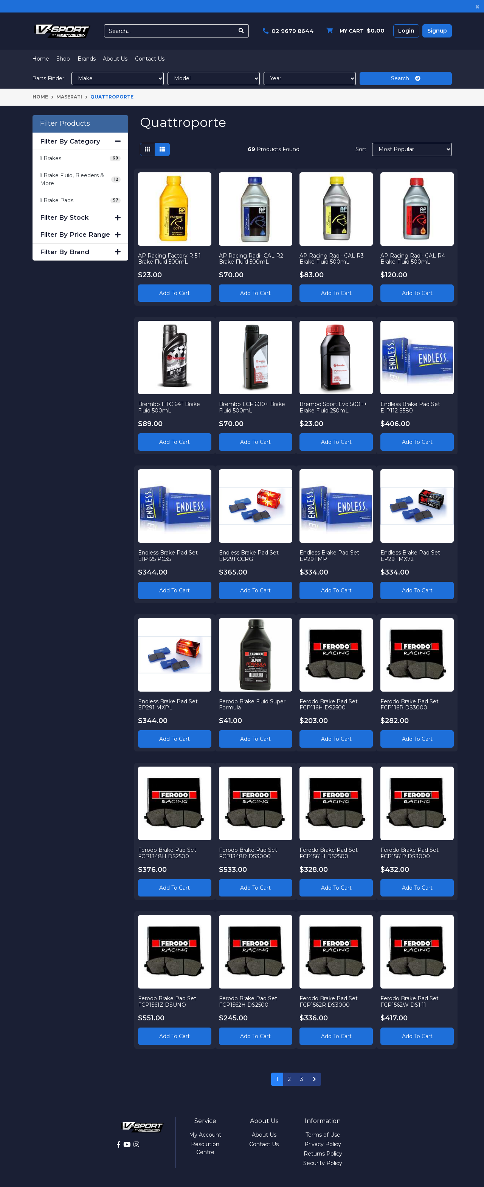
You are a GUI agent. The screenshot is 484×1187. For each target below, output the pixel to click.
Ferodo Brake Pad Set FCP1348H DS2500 (167, 852)
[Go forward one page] (314, 1079)
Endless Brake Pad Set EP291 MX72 (411, 555)
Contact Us (149, 58)
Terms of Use (323, 1134)
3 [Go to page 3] (301, 1079)
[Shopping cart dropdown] (353, 31)
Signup (437, 30)
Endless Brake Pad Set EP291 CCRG (249, 555)
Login (406, 30)
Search (405, 78)
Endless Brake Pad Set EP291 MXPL (168, 704)
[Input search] (169, 30)
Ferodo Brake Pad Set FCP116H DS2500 (329, 704)
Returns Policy (323, 1153)
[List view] (162, 149)
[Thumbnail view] (147, 149)
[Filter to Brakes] (80, 158)
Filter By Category (80, 141)
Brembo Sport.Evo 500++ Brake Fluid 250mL (334, 407)
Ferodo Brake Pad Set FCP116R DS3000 (410, 704)
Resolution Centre (205, 1148)
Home (40, 58)
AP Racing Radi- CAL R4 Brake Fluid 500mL (413, 258)
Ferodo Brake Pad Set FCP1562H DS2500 (248, 1001)
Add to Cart (174, 292)
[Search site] (241, 30)
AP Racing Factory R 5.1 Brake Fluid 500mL (169, 258)
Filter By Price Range (80, 234)
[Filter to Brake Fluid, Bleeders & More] (80, 179)
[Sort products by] (412, 149)
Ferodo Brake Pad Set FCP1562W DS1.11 (410, 1001)
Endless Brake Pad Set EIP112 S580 (411, 407)
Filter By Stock (80, 217)
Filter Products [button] (65, 124)
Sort (360, 149)
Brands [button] (87, 58)
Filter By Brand (80, 252)
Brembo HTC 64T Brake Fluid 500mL (169, 407)
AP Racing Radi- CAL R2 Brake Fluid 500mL (251, 258)
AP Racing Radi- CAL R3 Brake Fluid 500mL (332, 258)
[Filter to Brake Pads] (80, 200)
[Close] (477, 6)
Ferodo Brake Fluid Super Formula (252, 704)
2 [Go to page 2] (289, 1079)
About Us (115, 58)
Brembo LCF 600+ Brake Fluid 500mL (252, 407)
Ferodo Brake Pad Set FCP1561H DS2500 (329, 852)
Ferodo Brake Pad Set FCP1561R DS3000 (410, 852)
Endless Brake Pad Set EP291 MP (330, 555)
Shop (63, 58)
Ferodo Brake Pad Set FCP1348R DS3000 (248, 852)
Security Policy (322, 1163)
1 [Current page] (277, 1079)
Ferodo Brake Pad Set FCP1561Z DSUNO (167, 1001)
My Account (205, 1134)
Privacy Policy (322, 1144)
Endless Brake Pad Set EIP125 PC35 (168, 555)
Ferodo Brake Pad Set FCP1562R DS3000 (329, 1001)
